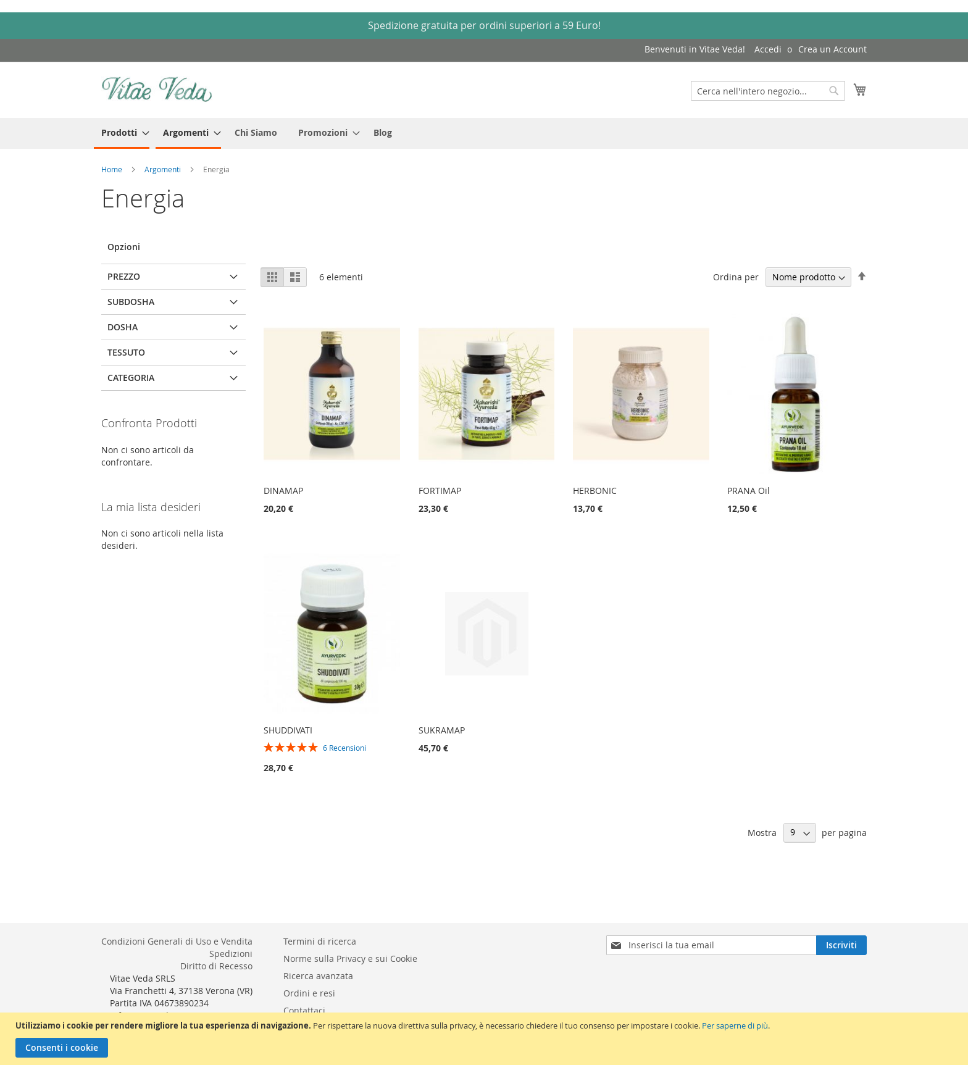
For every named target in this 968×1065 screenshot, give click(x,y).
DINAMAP (283, 490)
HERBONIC (595, 490)
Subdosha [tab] (130, 301)
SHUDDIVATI (288, 730)
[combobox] (768, 91)
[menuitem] (121, 133)
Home (112, 169)
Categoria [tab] (130, 377)
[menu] (484, 133)
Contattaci (304, 1010)
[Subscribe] (841, 945)
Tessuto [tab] (126, 352)
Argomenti (163, 169)
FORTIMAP (440, 490)
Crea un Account (832, 49)
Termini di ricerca (319, 941)
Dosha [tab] (122, 327)
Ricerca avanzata (318, 976)
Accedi (768, 49)
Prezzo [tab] (123, 276)
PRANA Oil (748, 490)
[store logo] (156, 89)
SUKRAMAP (442, 730)
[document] (485, 1039)
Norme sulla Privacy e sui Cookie (350, 958)
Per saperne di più (735, 1025)
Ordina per (736, 277)
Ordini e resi (309, 993)
